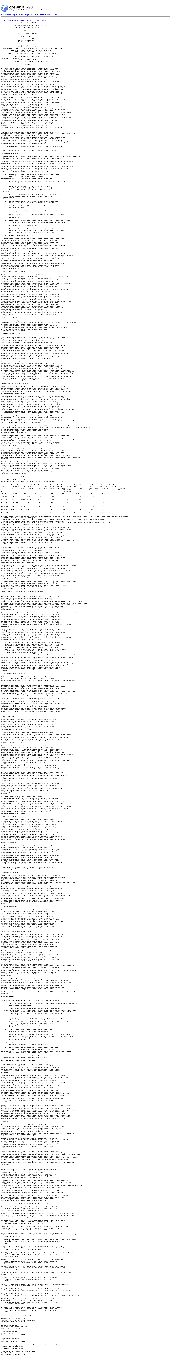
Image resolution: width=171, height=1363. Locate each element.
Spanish (44, 20)
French (15, 20)
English (9, 20)
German (22, 20)
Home (3, 20)
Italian (29, 20)
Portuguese (36, 20)
